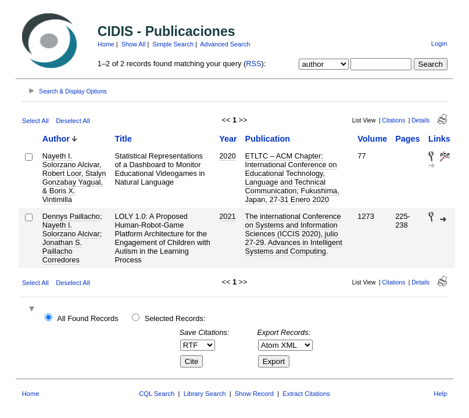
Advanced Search (225, 44)
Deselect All (72, 120)
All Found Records (87, 318)
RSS (253, 63)
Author (56, 138)
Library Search (205, 393)
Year (228, 138)
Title (122, 138)
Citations (393, 120)
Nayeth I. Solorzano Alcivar (71, 229)
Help (440, 393)
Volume (372, 138)
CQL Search (156, 393)
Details (420, 120)
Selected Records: (175, 318)
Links (439, 138)
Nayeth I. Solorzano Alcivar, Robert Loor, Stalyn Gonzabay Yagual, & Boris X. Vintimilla (74, 178)
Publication (268, 138)
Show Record (254, 393)
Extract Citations (306, 393)
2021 (227, 216)
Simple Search (173, 44)
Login (439, 43)
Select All (35, 120)
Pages (407, 138)
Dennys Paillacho (71, 216)
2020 (227, 156)
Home (106, 44)
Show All (133, 44)
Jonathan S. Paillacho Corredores (62, 251)
